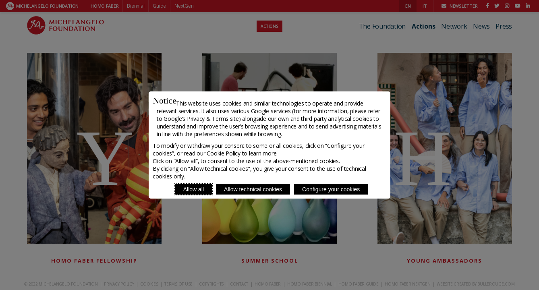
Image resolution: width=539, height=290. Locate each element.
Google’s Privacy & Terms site (201, 118)
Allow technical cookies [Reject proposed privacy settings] (253, 189)
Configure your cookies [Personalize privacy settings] (331, 189)
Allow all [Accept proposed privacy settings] (193, 189)
